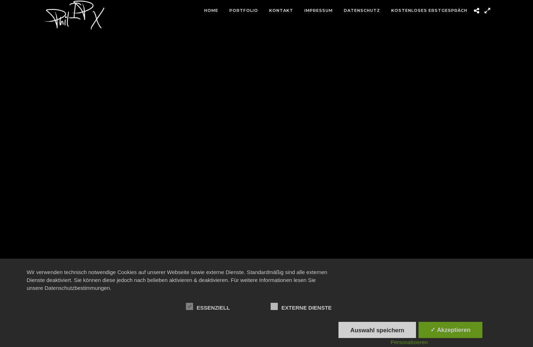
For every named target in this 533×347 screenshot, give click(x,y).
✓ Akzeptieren (450, 330)
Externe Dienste (301, 307)
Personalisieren (409, 342)
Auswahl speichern (377, 330)
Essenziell (208, 307)
